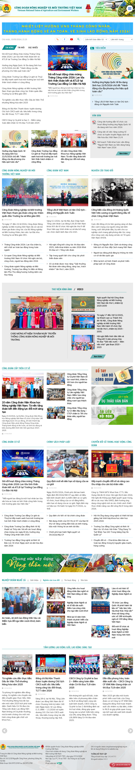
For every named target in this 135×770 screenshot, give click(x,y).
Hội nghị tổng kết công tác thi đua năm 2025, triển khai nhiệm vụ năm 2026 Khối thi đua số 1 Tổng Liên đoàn (67, 247)
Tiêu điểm (98, 48)
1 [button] (80, 48)
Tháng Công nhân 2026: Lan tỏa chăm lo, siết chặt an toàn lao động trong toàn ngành (22, 247)
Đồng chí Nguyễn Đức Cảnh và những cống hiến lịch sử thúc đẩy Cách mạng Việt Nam (113, 246)
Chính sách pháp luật (58, 441)
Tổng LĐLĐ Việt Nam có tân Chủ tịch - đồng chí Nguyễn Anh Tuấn (111, 103)
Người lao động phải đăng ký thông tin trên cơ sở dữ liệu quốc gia (113, 254)
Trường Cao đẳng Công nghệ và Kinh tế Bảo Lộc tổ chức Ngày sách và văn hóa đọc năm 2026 (23, 543)
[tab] (9, 47)
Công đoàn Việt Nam (57, 170)
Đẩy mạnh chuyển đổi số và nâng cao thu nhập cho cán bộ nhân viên (110, 483)
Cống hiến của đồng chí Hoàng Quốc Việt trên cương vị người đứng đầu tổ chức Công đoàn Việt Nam (110, 212)
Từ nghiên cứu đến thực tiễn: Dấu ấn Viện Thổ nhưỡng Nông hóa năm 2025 (23, 101)
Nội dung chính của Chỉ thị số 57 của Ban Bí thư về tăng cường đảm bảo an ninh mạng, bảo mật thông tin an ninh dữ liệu (68, 524)
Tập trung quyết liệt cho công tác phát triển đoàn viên (67, 257)
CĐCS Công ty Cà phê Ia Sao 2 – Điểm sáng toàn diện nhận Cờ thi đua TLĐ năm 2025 (21, 121)
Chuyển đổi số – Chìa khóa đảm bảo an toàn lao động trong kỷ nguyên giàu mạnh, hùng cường (113, 543)
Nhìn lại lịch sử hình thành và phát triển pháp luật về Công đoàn (111, 262)
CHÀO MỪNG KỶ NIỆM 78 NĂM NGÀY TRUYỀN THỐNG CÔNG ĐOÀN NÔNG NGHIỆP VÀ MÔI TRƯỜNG (33, 336)
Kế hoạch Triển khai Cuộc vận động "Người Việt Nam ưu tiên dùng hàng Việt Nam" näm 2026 (113, 145)
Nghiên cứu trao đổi (102, 170)
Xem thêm (123, 153)
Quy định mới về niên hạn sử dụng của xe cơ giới (67, 483)
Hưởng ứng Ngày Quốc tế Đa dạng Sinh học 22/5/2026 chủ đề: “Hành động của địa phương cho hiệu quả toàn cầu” (22, 68)
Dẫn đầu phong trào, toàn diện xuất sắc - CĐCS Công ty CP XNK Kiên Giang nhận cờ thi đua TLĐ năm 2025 (118, 683)
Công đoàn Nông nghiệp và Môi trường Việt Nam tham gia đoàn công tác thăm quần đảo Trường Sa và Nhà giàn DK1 (22, 91)
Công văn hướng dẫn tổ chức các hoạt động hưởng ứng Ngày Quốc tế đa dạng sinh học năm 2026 (114, 124)
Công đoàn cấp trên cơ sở (16, 368)
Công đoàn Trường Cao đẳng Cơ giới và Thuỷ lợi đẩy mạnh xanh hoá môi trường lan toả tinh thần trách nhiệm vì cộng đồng (23, 79)
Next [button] (130, 730)
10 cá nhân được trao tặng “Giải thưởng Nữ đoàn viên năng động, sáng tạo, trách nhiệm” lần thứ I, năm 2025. (67, 266)
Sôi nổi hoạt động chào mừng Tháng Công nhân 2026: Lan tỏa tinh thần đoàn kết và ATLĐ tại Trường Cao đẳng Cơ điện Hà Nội (21, 56)
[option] (67, 28)
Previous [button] (4, 730)
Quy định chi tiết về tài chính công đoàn (67, 515)
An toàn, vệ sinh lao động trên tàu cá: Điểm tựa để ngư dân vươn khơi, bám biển (21, 621)
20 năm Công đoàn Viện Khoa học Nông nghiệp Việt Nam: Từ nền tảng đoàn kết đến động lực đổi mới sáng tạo (22, 407)
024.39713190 (14, 763)
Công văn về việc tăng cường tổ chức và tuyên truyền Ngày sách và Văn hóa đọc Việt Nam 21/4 (113, 134)
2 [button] (82, 48)
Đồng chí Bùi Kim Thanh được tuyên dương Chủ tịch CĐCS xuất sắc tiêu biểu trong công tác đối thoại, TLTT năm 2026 (22, 111)
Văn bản (96, 115)
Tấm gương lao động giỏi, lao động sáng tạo (67, 647)
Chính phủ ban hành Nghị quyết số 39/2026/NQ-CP (64, 533)
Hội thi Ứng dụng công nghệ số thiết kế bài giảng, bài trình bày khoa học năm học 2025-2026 (113, 518)
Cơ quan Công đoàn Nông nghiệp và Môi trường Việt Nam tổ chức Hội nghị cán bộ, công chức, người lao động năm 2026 (23, 258)
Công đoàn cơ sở (11, 441)
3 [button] (84, 48)
